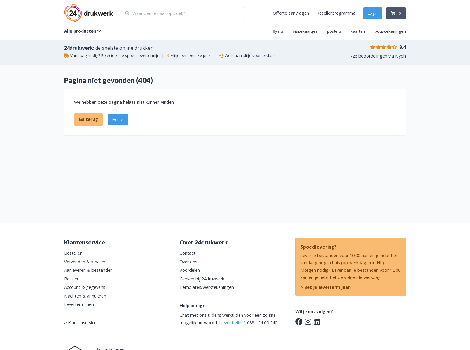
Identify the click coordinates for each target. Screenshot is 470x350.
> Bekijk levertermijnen (325, 287)
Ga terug (88, 119)
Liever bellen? (232, 322)
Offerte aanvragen (291, 13)
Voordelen (190, 270)
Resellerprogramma (336, 13)
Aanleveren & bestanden (88, 270)
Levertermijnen (79, 304)
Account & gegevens (84, 287)
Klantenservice (82, 322)
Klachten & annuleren (85, 296)
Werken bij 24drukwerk (202, 279)
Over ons (188, 262)
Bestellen (73, 253)
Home (117, 119)
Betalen (71, 279)
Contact (187, 253)
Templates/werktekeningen (207, 287)
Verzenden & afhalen (84, 262)
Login (373, 13)
